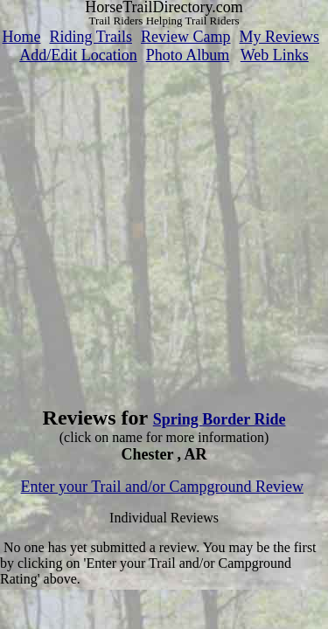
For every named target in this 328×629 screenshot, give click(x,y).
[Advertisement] (164, 228)
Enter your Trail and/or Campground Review (162, 486)
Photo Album (188, 55)
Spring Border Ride (219, 419)
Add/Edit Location (77, 55)
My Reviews (280, 36)
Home (21, 36)
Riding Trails (90, 36)
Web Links (275, 55)
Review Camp (185, 36)
